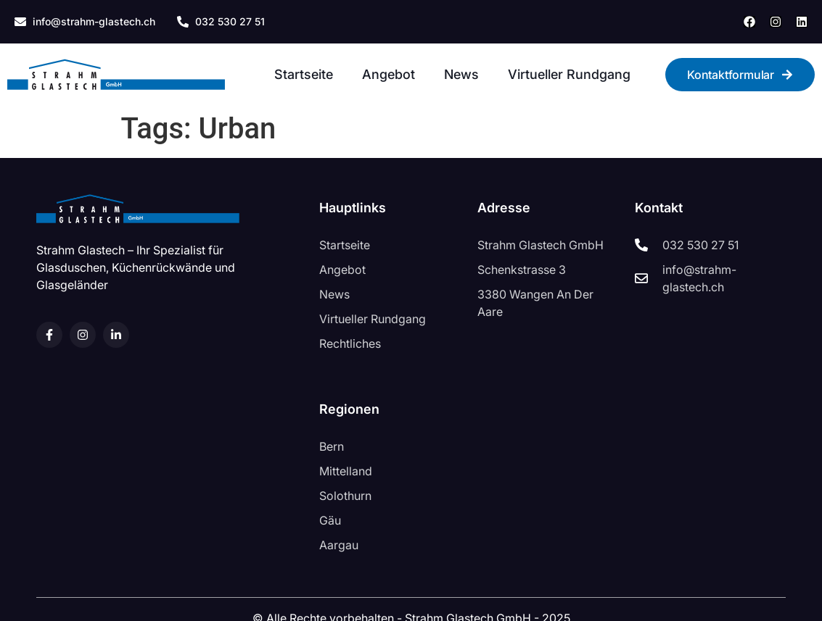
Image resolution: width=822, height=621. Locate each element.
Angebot (388, 74)
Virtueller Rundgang (569, 74)
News (461, 74)
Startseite (303, 74)
